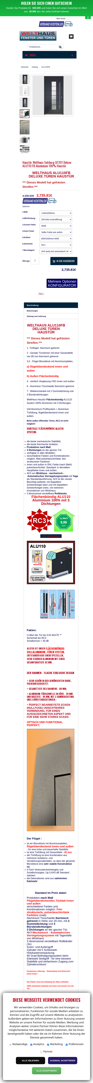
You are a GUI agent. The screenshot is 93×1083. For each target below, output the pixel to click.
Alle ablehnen (30, 1060)
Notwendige (18, 1044)
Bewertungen (32, 309)
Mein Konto (61, 17)
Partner (46, 1051)
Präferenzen (75, 1044)
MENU (49, 53)
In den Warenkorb (63, 259)
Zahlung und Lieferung (36, 314)
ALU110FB (45, 65)
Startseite (24, 65)
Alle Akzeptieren (46, 1071)
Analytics (37, 1044)
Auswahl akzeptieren (62, 1060)
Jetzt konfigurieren (51, 534)
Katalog (35, 65)
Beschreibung (33, 303)
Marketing (55, 1044)
